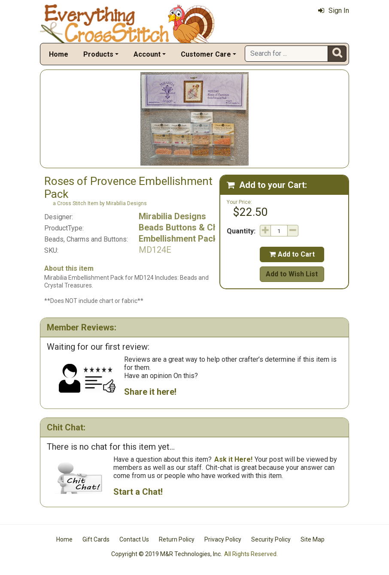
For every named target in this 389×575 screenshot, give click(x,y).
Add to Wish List (292, 274)
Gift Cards (95, 539)
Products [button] (98, 54)
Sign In (333, 10)
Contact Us (134, 539)
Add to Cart (292, 254)
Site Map (313, 539)
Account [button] (147, 54)
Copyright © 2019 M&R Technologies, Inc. (166, 554)
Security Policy (271, 539)
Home (58, 54)
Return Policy (176, 539)
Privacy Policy (222, 539)
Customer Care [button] (206, 54)
